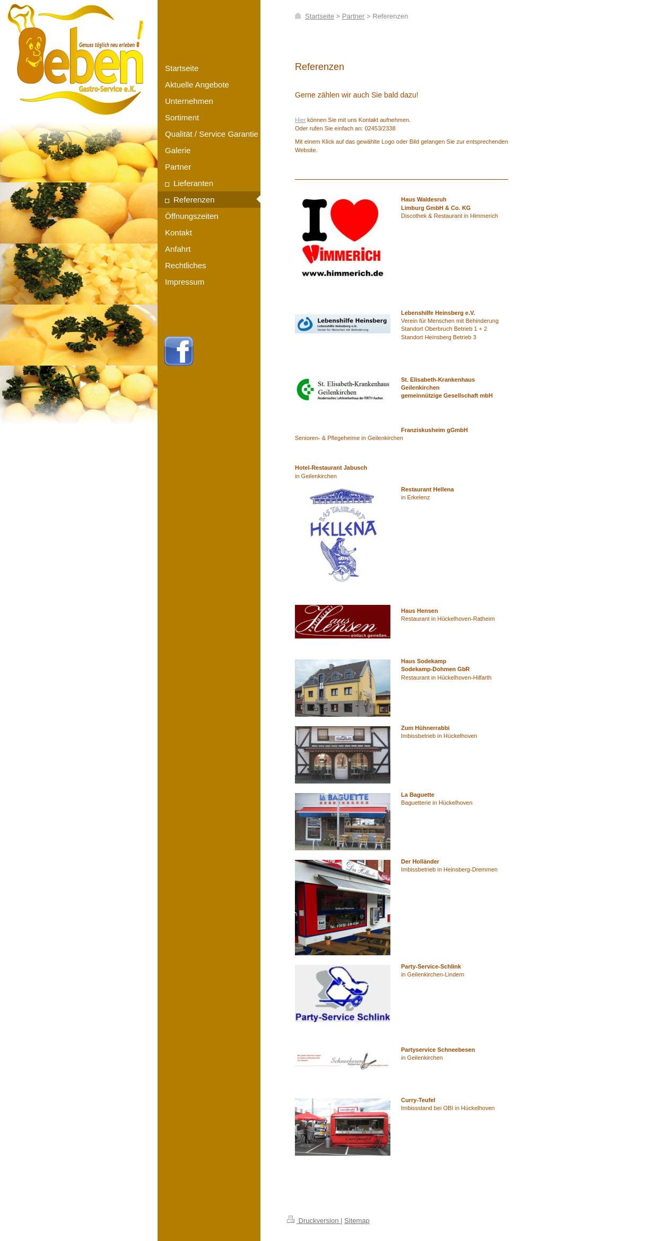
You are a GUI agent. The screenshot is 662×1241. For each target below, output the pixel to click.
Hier (300, 120)
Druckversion (314, 1221)
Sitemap (357, 1221)
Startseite (319, 16)
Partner (353, 16)
